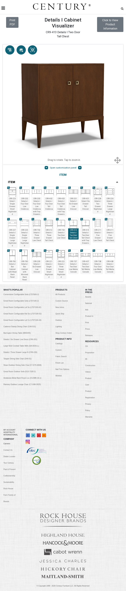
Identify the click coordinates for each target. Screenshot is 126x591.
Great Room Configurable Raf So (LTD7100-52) (22, 314)
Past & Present (9, 469)
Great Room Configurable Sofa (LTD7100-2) (21, 301)
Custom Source (61, 301)
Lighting (58, 327)
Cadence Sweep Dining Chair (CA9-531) (19, 327)
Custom (58, 350)
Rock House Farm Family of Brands (9, 495)
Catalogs (59, 344)
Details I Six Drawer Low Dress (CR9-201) (20, 339)
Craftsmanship (9, 476)
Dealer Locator (9, 456)
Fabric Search (61, 356)
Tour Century (8, 463)
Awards (88, 297)
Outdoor (58, 320)
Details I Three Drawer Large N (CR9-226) (20, 352)
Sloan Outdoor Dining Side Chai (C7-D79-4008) (22, 365)
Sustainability (8, 482)
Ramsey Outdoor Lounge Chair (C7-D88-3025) (22, 384)
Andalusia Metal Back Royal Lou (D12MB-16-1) (22, 378)
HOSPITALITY (9, 432)
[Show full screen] (117, 160)
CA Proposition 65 (89, 352)
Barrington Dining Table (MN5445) (17, 333)
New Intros (59, 307)
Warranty (88, 417)
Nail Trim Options (62, 369)
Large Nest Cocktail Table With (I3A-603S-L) (21, 346)
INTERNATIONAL (10, 435)
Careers (6, 444)
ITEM (63, 182)
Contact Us (7, 450)
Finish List (59, 363)
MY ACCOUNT (9, 430)
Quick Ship (59, 314)
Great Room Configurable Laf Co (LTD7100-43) (22, 320)
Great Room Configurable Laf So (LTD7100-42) (22, 307)
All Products (60, 294)
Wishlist (58, 376)
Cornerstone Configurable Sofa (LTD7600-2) (21, 294)
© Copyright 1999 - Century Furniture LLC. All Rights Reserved (63, 586)
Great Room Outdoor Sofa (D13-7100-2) (19, 372)
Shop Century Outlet (63, 333)
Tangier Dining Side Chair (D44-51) (17, 359)
